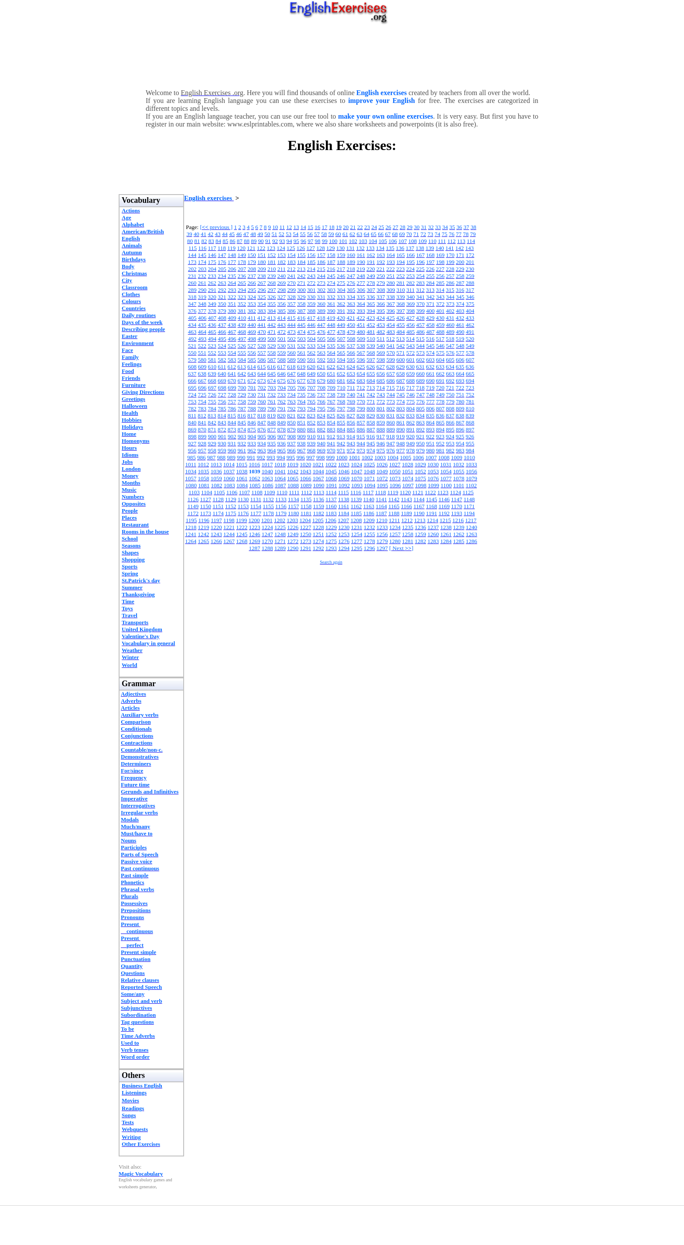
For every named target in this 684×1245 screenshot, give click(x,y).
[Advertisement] (342, 54)
